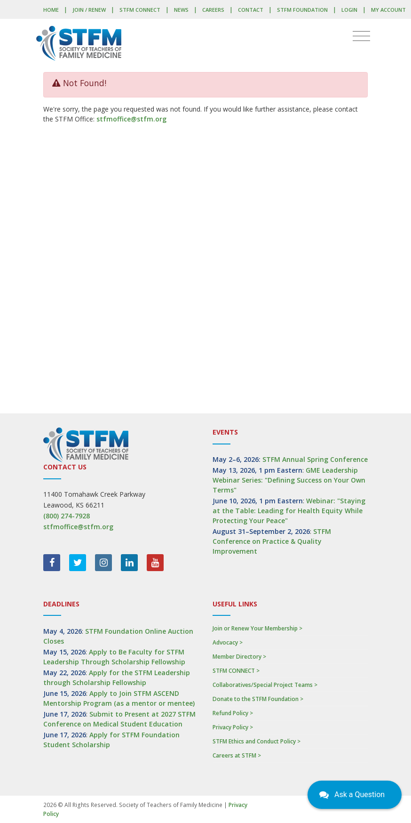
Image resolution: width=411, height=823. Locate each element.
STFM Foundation (302, 9)
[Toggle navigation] (361, 36)
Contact (250, 9)
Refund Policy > (233, 713)
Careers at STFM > (237, 755)
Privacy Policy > (233, 727)
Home (51, 9)
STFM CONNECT (139, 9)
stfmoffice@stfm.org (131, 118)
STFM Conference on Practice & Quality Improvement (272, 541)
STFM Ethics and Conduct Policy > (256, 741)
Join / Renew (89, 9)
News (181, 9)
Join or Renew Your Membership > (257, 628)
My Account (388, 9)
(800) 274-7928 (66, 515)
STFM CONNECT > (236, 671)
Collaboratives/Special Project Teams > (265, 685)
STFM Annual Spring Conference (315, 459)
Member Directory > (239, 657)
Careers (213, 9)
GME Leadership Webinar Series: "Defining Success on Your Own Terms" (289, 480)
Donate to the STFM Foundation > (258, 699)
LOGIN (349, 9)
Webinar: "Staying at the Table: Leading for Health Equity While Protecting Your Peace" (289, 510)
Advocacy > (228, 642)
